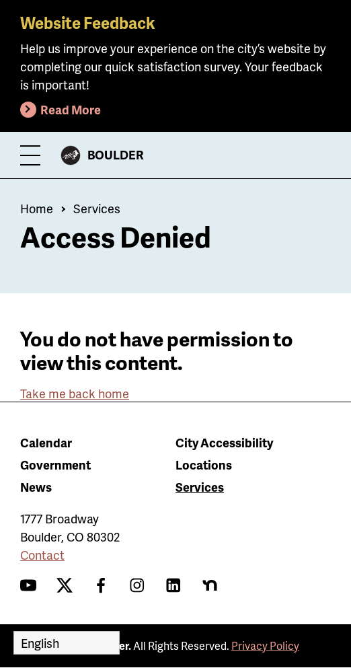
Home (36, 208)
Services (96, 208)
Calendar (46, 442)
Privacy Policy (265, 645)
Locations (204, 464)
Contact (42, 554)
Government (55, 464)
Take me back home (74, 393)
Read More (70, 109)
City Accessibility (224, 442)
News (36, 486)
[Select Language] (66, 643)
